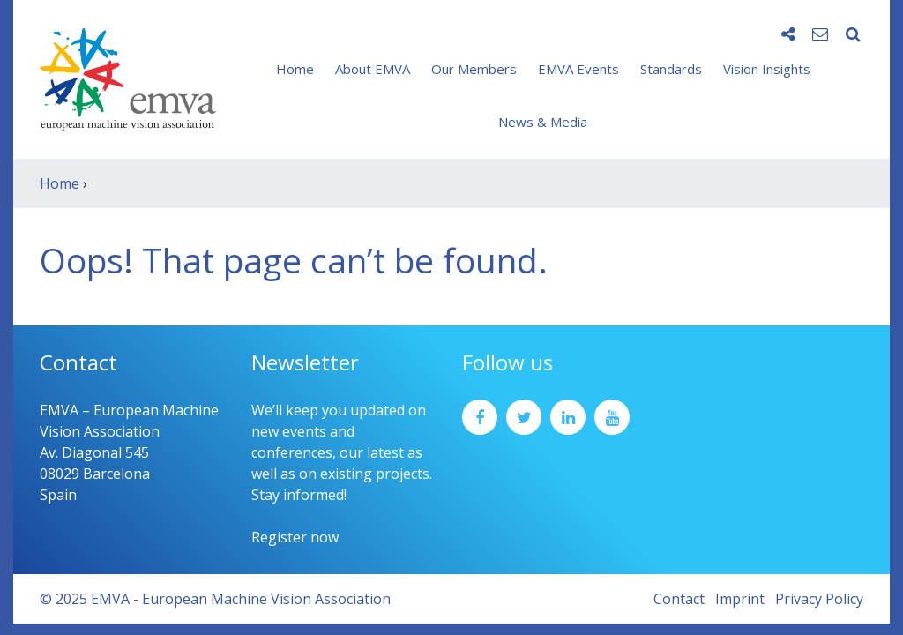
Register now (295, 537)
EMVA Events (578, 69)
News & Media (542, 122)
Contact (679, 599)
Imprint (740, 599)
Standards (671, 69)
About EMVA (372, 69)
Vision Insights (766, 69)
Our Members (474, 69)
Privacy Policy (819, 599)
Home (295, 69)
